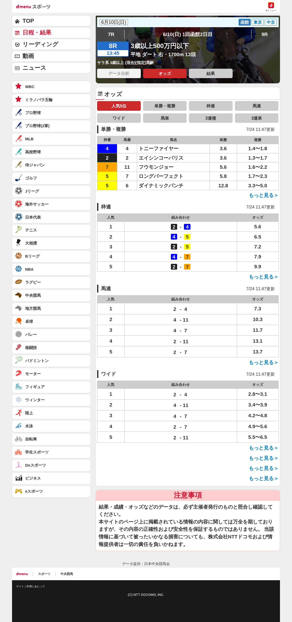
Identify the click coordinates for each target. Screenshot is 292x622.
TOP (28, 21)
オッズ (165, 73)
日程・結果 (37, 32)
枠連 (210, 105)
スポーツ (44, 574)
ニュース (34, 68)
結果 (210, 73)
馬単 (165, 118)
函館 (244, 22)
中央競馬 (66, 574)
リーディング (40, 44)
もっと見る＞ (264, 195)
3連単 (256, 118)
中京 (271, 22)
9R (264, 34)
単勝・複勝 (164, 105)
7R (111, 34)
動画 (28, 56)
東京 (258, 22)
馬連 (256, 105)
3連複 (210, 118)
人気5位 (118, 105)
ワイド (119, 118)
